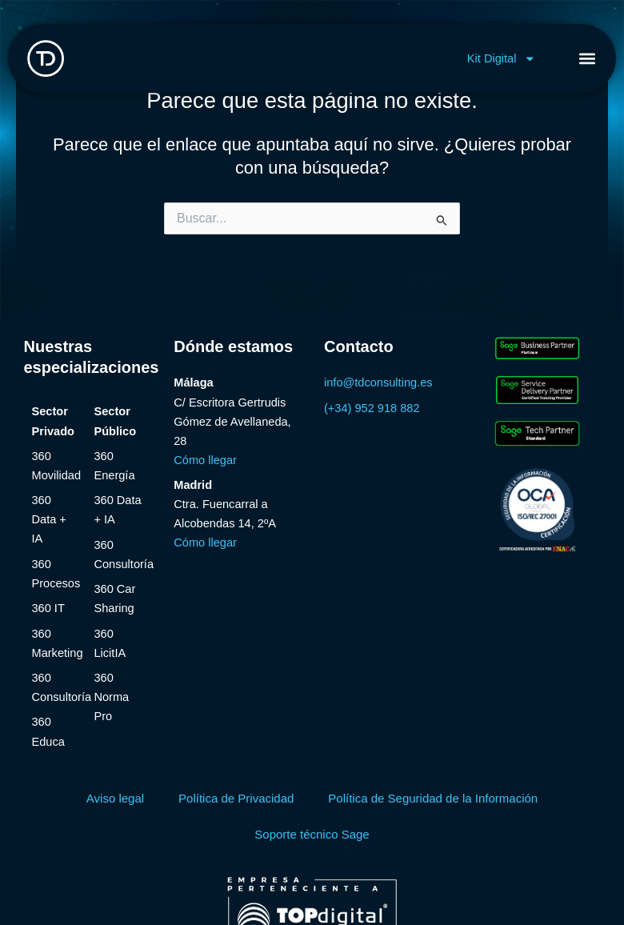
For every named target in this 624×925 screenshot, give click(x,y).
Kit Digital (501, 59)
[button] (587, 58)
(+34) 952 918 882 (372, 408)
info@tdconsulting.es (378, 382)
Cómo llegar (205, 460)
